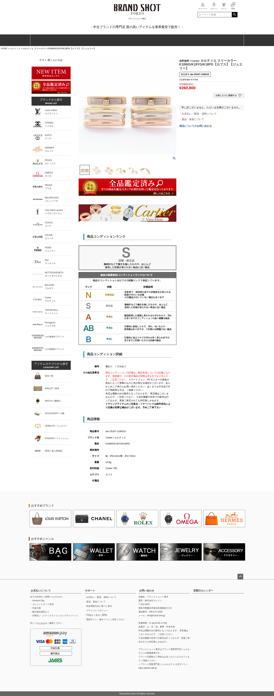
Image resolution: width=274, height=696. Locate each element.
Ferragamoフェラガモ (50, 324)
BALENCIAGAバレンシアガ (52, 199)
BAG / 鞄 (49, 376)
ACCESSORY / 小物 (54, 413)
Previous (23, 518)
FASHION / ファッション (57, 438)
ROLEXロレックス (50, 162)
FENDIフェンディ (50, 249)
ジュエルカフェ (180, 656)
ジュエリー (149, 40)
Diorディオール (50, 262)
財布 (70, 40)
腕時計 (96, 40)
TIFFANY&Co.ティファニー (51, 312)
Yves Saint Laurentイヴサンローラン (54, 212)
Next (251, 518)
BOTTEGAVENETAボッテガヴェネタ (54, 274)
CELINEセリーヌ (49, 237)
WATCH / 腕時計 (53, 401)
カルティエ (15, 48)
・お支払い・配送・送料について (198, 113)
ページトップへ (240, 576)
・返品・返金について (191, 119)
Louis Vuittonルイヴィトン (51, 112)
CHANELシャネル (49, 124)
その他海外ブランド (54, 336)
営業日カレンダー (203, 590)
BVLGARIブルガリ (49, 287)
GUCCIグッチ (48, 137)
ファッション (123, 40)
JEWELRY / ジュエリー (56, 426)
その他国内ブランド (54, 349)
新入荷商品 (230, 40)
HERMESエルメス (49, 149)
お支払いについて (41, 590)
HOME (4, 48)
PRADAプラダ (48, 187)
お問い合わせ (146, 590)
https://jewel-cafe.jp (147, 668)
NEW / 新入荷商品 (53, 451)
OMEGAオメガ (49, 174)
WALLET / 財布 (52, 388)
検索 (234, 14)
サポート (90, 590)
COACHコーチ (49, 224)
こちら (42, 623)
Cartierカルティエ (50, 299)
